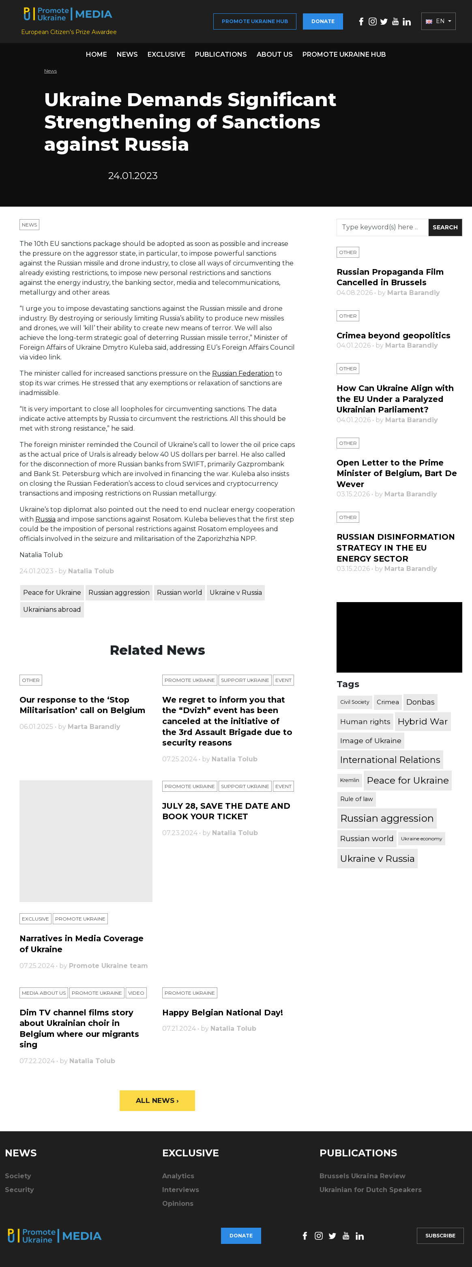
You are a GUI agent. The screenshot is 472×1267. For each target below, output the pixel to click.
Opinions (177, 1207)
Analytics (178, 1179)
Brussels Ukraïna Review (362, 1179)
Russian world (179, 596)
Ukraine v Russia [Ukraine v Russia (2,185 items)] (377, 860)
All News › (157, 1103)
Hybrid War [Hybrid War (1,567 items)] (423, 723)
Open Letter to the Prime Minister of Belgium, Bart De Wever (398, 476)
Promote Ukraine (190, 684)
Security (19, 1193)
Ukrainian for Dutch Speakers (371, 1193)
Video (136, 996)
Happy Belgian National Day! (224, 1016)
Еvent (283, 684)
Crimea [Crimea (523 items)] (388, 703)
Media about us (44, 996)
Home (96, 58)
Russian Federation (243, 377)
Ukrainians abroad (52, 613)
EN (436, 23)
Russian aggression (119, 596)
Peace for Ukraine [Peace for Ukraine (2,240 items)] (408, 782)
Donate (323, 23)
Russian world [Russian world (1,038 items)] (367, 839)
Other (31, 684)
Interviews (180, 1193)
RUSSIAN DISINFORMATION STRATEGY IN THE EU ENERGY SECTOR (397, 549)
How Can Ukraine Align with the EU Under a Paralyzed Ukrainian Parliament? (397, 402)
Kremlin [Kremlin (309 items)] (349, 782)
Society (18, 1179)
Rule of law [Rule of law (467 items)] (356, 800)
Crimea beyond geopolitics (395, 339)
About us (275, 58)
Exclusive (166, 58)
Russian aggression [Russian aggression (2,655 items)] (387, 819)
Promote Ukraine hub (255, 23)
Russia (45, 523)
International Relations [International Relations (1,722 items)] (390, 761)
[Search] (383, 231)
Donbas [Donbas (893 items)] (420, 703)
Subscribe (440, 1237)
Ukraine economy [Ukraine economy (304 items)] (421, 840)
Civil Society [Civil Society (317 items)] (354, 704)
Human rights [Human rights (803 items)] (365, 723)
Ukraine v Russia (236, 596)
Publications (221, 58)
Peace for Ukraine (52, 596)
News (127, 58)
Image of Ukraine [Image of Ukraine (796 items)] (370, 742)
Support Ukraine (245, 684)
